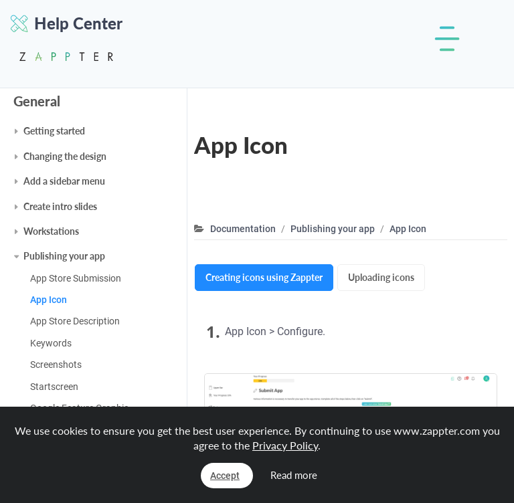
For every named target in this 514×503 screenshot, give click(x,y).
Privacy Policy (285, 445)
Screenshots (56, 364)
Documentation (243, 228)
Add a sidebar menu (64, 181)
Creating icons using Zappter (264, 277)
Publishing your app (64, 256)
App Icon (48, 299)
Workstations (51, 231)
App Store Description (75, 321)
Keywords (51, 343)
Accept (225, 475)
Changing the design (64, 156)
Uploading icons (381, 277)
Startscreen (54, 386)
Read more (293, 475)
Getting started (54, 130)
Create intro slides (60, 206)
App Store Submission (75, 278)
